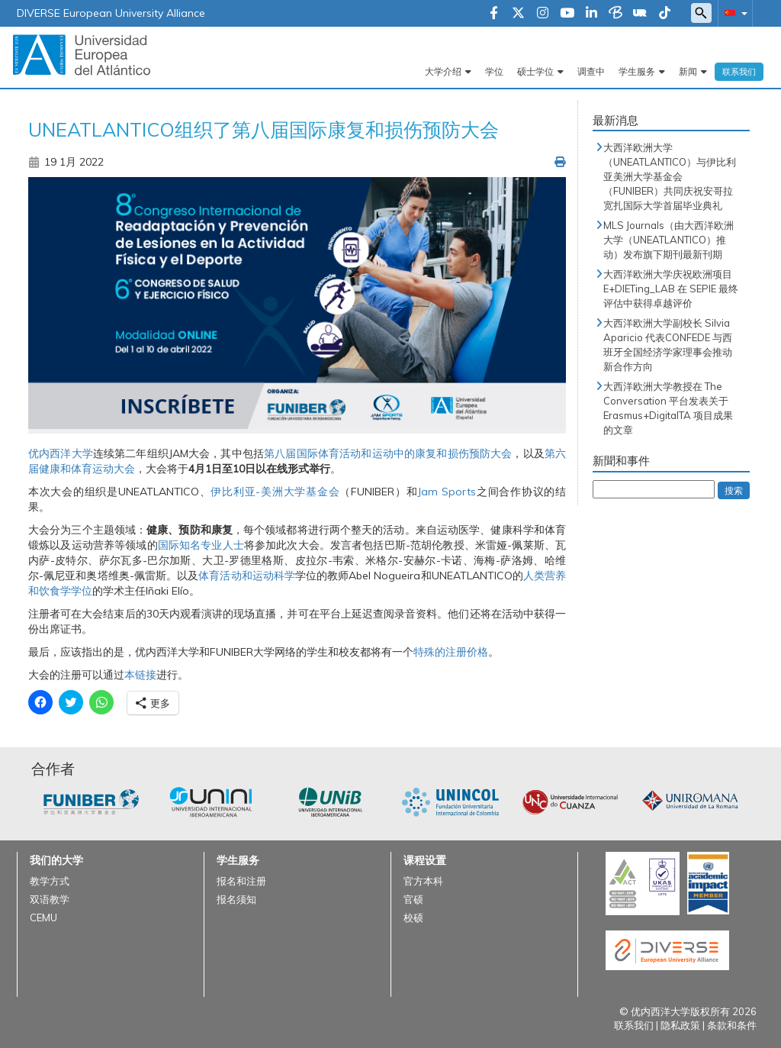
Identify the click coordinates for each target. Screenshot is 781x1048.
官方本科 (423, 881)
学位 (494, 71)
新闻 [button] (688, 71)
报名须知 (236, 899)
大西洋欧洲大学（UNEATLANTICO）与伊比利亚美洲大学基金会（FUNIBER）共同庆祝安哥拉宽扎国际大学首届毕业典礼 (669, 176)
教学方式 (49, 881)
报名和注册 (241, 881)
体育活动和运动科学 (246, 575)
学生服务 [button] (637, 71)
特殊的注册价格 (450, 652)
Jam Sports (446, 491)
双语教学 (49, 899)
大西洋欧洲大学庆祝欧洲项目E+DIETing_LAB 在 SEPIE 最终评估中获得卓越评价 (670, 288)
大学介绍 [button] (443, 71)
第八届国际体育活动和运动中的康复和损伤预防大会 (388, 453)
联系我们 (739, 71)
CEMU (43, 917)
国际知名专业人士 (201, 545)
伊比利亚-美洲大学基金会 (275, 491)
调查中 (591, 71)
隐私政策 (680, 1025)
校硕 (413, 917)
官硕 (413, 899)
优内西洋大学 (60, 453)
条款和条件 (732, 1025)
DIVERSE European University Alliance (111, 13)
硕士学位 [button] (535, 71)
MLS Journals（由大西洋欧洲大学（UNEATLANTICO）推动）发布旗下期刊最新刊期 (668, 239)
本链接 (140, 675)
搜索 (734, 490)
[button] (732, 12)
